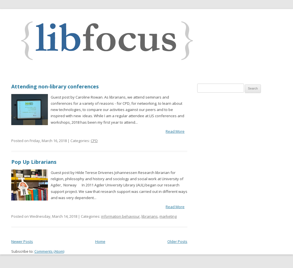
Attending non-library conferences (55, 86)
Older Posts (177, 241)
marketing (168, 216)
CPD (94, 140)
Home (100, 241)
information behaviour (120, 216)
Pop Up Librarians (33, 161)
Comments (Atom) (49, 251)
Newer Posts (22, 241)
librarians (149, 216)
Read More (175, 131)
